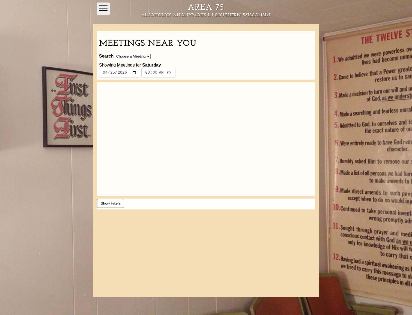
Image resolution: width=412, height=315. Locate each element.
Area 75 (206, 7)
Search (106, 56)
